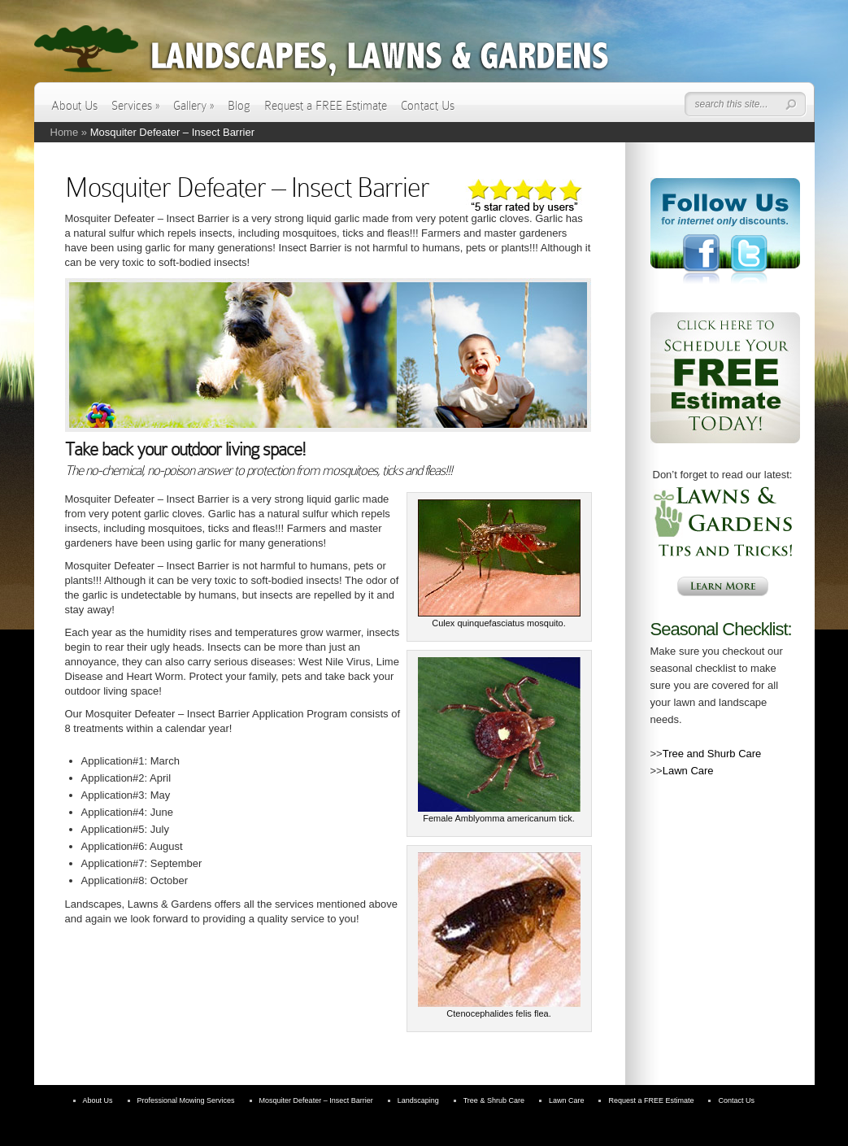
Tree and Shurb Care (712, 753)
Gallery (193, 105)
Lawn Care (688, 771)
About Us (74, 105)
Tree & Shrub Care (493, 1100)
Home (64, 132)
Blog (239, 105)
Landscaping (418, 1100)
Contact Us (427, 105)
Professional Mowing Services (186, 1100)
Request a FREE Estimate (325, 105)
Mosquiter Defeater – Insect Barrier (316, 1100)
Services (135, 105)
